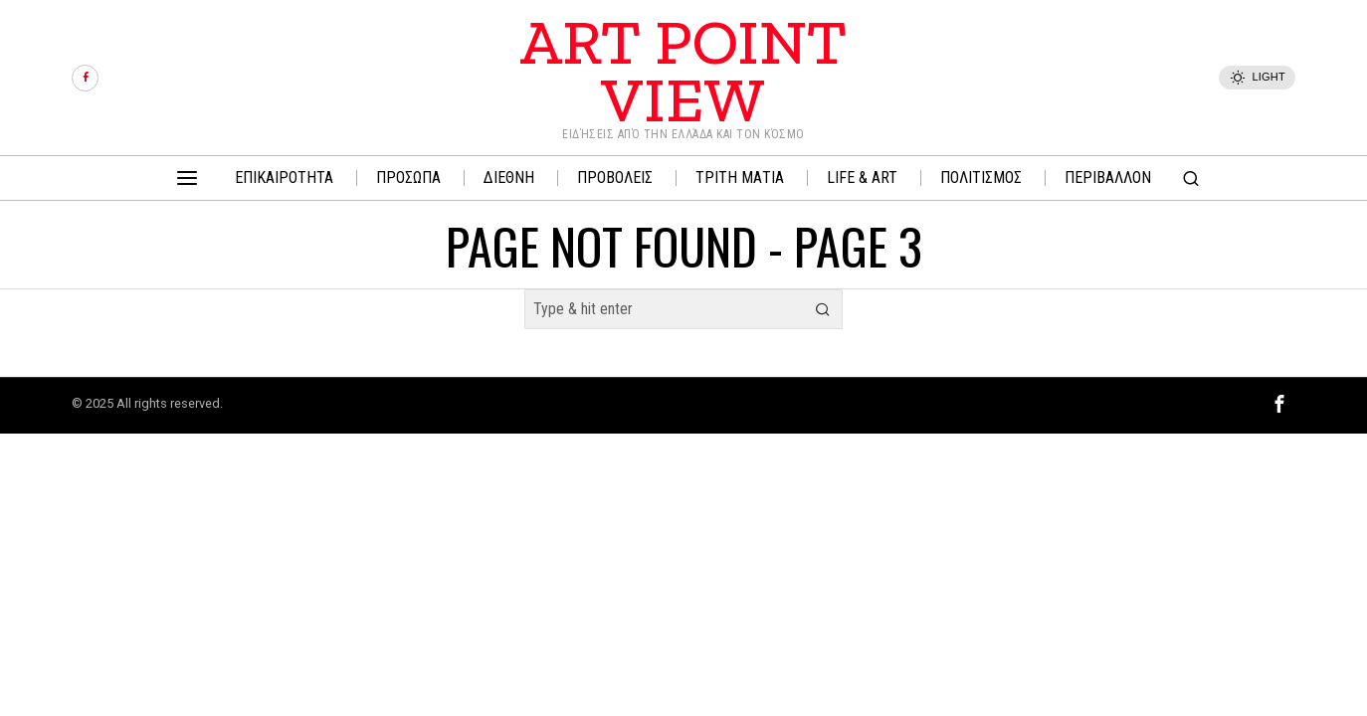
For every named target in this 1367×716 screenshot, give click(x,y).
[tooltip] (85, 78)
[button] (823, 309)
